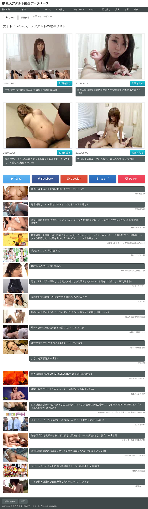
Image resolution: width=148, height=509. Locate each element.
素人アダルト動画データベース (27, 3)
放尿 (126, 9)
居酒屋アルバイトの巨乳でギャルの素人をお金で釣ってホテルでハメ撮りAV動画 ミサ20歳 (37, 161)
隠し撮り (106, 9)
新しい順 (6, 9)
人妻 (117, 9)
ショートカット (76, 9)
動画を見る (65, 83)
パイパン (93, 9)
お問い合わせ (10, 501)
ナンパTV (35, 9)
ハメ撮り (60, 9)
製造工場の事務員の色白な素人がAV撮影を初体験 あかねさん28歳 (109, 92)
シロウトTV (20, 9)
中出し (48, 9)
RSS (23, 501)
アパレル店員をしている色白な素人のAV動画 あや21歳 (105, 159)
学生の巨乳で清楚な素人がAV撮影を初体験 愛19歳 (31, 90)
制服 (136, 9)
